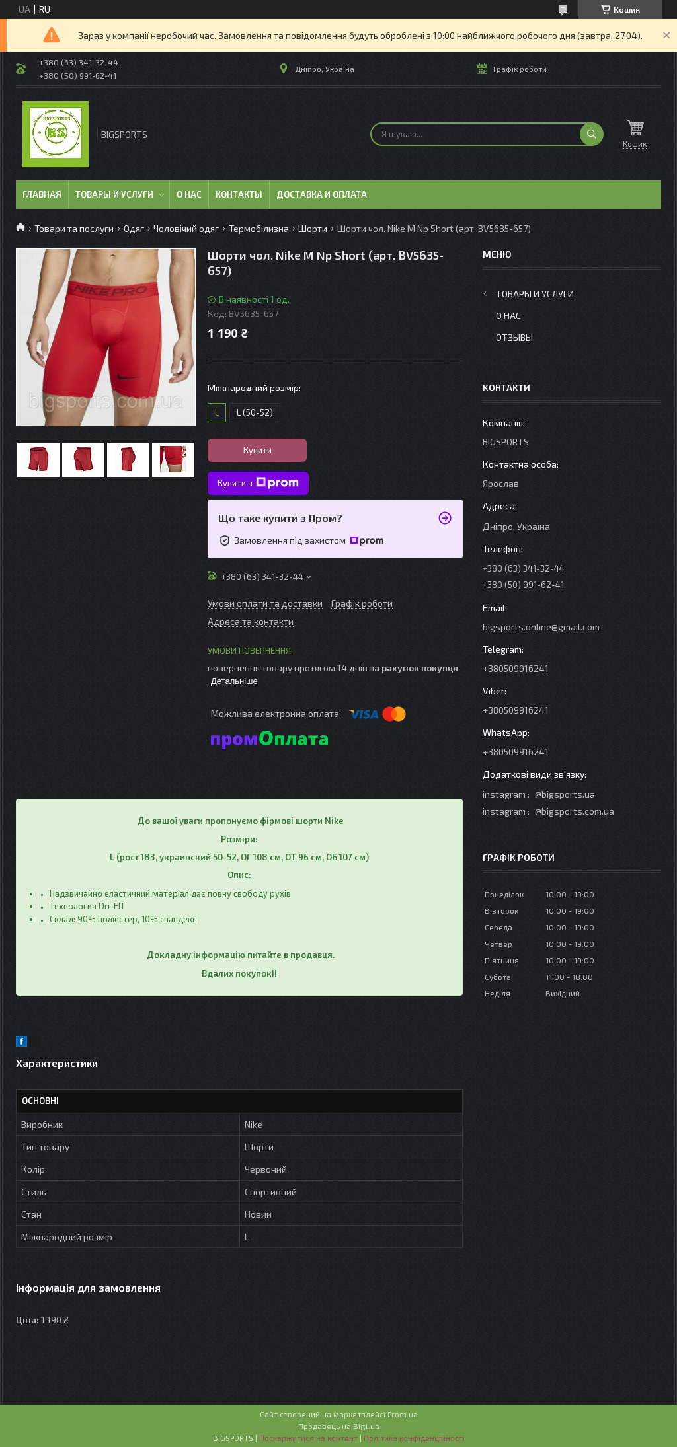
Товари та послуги (74, 228)
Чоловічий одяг (186, 228)
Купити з (258, 483)
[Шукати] (592, 134)
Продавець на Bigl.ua (338, 1425)
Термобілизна (259, 228)
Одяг (134, 228)
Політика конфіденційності (414, 1437)
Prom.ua (402, 1414)
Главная (41, 194)
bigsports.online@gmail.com (541, 626)
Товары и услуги (114, 194)
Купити (257, 450)
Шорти (312, 228)
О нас (189, 194)
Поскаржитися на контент (308, 1437)
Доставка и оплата (321, 194)
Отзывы (514, 337)
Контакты (239, 194)
